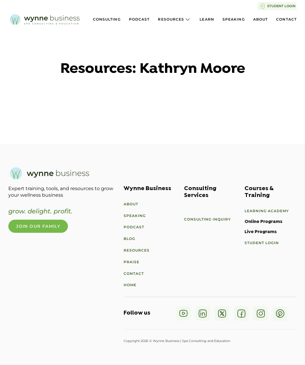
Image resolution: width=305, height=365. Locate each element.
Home (130, 285)
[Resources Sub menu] (187, 19)
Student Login (262, 243)
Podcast (139, 19)
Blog (129, 238)
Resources (171, 19)
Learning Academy (267, 211)
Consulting (107, 19)
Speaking (233, 19)
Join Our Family (38, 226)
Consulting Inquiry (207, 219)
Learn (207, 19)
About (260, 19)
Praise (131, 262)
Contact (286, 19)
